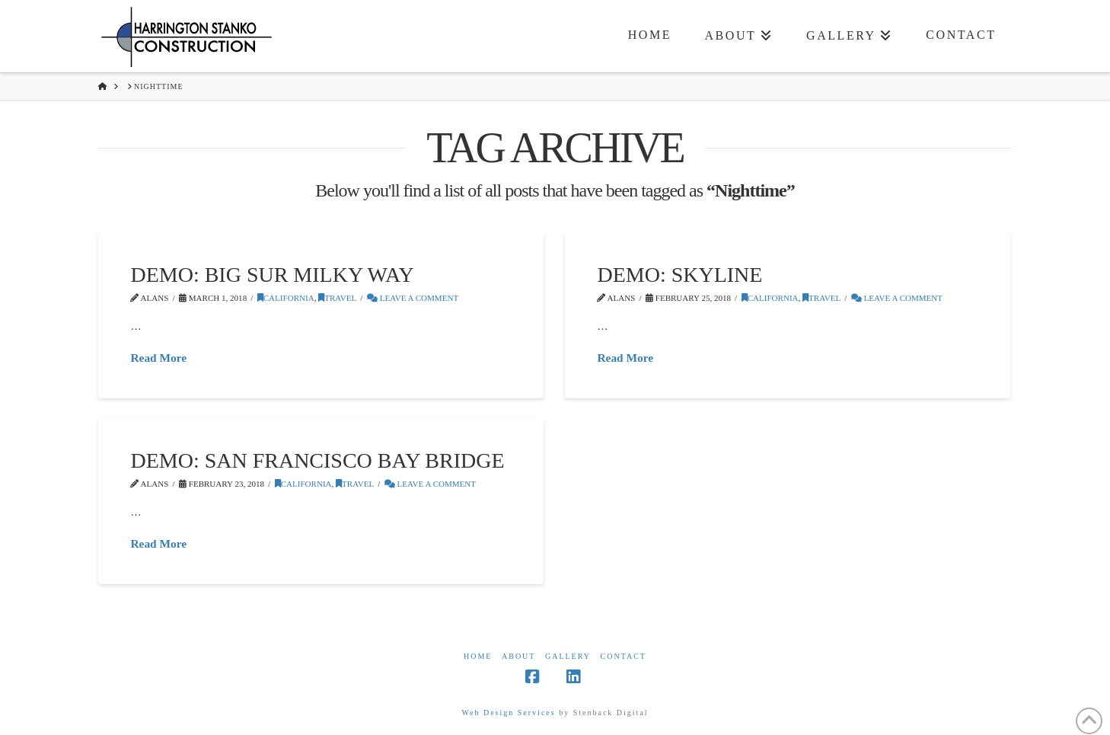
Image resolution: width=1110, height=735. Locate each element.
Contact (623, 656)
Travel (337, 297)
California (285, 297)
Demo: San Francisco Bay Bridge (317, 460)
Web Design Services (508, 712)
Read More (158, 357)
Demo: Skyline (679, 274)
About (518, 656)
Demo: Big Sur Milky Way (271, 274)
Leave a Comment (412, 297)
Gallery (568, 656)
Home (478, 656)
